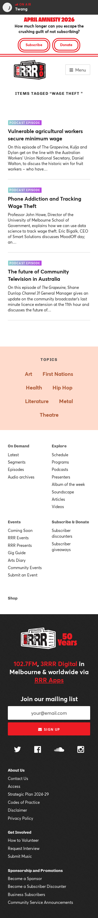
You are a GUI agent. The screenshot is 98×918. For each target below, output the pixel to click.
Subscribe (34, 44)
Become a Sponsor (25, 878)
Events (14, 522)
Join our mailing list (49, 699)
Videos (58, 506)
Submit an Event (22, 575)
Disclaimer (17, 810)
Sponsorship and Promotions (35, 870)
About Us (16, 770)
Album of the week (68, 484)
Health (34, 387)
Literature (37, 401)
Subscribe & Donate (70, 522)
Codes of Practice (24, 802)
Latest (13, 454)
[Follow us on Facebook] (37, 750)
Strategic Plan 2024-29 (28, 794)
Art (28, 373)
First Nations (58, 373)
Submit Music (20, 856)
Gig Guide (17, 552)
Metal (66, 401)
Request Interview (23, 848)
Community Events (25, 567)
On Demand (18, 446)
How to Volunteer (23, 840)
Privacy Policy (20, 818)
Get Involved (19, 832)
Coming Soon (20, 530)
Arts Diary (17, 560)
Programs (60, 462)
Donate (66, 44)
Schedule (60, 454)
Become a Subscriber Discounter (37, 886)
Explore (59, 446)
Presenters (61, 477)
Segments (17, 462)
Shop (13, 598)
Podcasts (60, 469)
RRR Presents (20, 545)
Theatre (49, 414)
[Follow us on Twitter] (17, 750)
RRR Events (18, 537)
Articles (58, 499)
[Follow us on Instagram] (80, 750)
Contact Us (18, 778)
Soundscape (63, 491)
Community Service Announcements (40, 902)
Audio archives (21, 477)
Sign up (49, 729)
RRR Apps (49, 680)
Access (14, 786)
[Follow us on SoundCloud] (59, 750)
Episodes (16, 469)
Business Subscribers (26, 894)
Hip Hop (62, 387)
